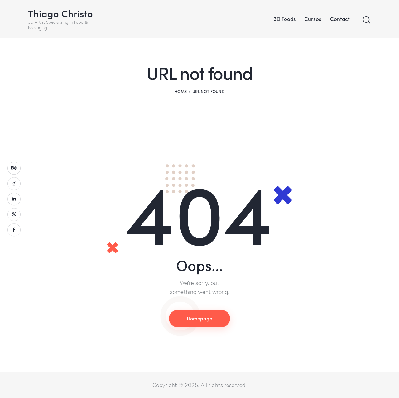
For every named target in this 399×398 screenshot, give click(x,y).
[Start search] (366, 20)
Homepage (199, 318)
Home (181, 91)
